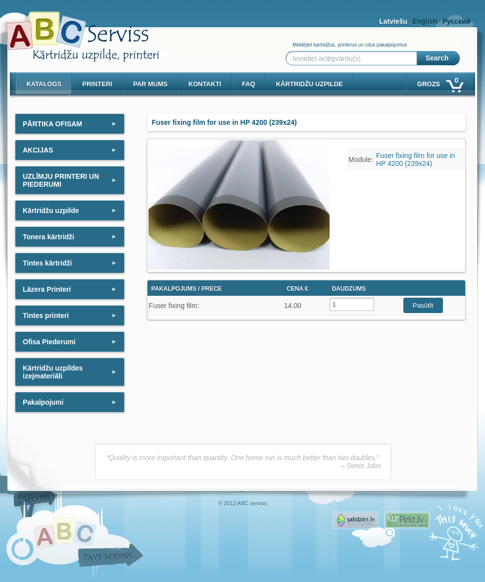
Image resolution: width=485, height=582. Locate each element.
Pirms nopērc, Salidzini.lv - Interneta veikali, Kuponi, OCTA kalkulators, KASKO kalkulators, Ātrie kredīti (356, 520)
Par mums (150, 84)
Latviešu (393, 21)
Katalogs (43, 84)
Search (437, 58)
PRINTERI (97, 84)
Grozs (439, 82)
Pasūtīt (423, 305)
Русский (456, 21)
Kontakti (205, 84)
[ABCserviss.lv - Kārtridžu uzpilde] (73, 30)
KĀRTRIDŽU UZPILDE (309, 84)
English (424, 21)
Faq (248, 84)
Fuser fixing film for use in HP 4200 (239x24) (415, 159)
